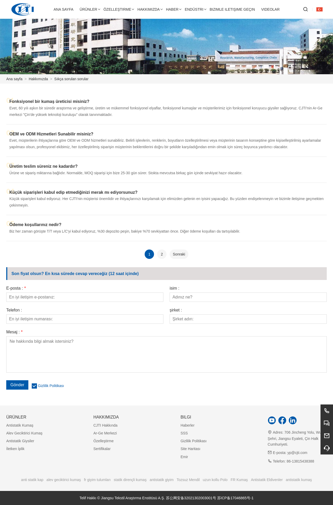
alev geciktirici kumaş (64, 480)
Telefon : (14, 310)
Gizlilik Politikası (51, 386)
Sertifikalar (102, 449)
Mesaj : (14, 332)
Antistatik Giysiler (20, 441)
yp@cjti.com (297, 453)
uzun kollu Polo (215, 480)
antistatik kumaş (299, 480)
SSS (184, 433)
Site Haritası (190, 449)
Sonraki (179, 254)
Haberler (188, 425)
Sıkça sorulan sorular (71, 79)
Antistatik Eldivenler (267, 480)
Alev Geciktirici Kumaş (24, 433)
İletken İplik (15, 449)
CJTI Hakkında (105, 425)
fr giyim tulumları (97, 480)
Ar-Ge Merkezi (105, 433)
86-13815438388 (300, 461)
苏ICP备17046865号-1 (235, 498)
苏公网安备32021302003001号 (191, 498)
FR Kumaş (239, 480)
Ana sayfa (14, 79)
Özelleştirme (103, 441)
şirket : (176, 310)
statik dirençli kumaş (130, 480)
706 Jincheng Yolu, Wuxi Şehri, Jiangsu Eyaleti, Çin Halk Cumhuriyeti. (296, 438)
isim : (174, 288)
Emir (184, 457)
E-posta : (16, 288)
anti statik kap (32, 480)
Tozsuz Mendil (188, 480)
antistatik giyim (162, 480)
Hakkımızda (38, 79)
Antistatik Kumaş (19, 425)
